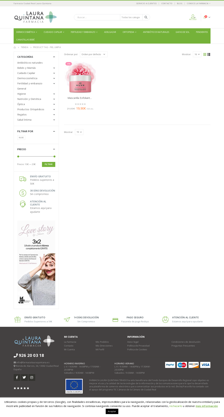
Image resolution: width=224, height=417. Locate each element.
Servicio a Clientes (146, 3)
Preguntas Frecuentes (183, 345)
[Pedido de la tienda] (94, 54)
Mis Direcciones (104, 345)
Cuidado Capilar (53, 32)
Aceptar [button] (112, 411)
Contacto (167, 3)
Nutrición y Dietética (29, 99)
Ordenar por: (71, 54)
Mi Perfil (100, 349)
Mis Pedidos (102, 341)
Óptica (21, 104)
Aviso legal (133, 341)
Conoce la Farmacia (197, 3)
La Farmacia (70, 341)
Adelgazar (110, 32)
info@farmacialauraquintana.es (33, 362)
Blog (179, 3)
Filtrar (49, 164)
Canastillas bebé (25, 39)
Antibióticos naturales (156, 32)
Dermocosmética (25, 32)
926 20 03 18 (29, 355)
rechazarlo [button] (175, 406)
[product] (80, 77)
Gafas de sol (182, 32)
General (21, 88)
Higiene (21, 93)
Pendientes (202, 32)
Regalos (22, 114)
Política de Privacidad (138, 345)
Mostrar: (186, 54)
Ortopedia (128, 32)
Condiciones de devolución (186, 341)
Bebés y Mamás (26, 67)
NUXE (21, 137)
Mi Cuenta (69, 349)
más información (207, 406)
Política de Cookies (137, 349)
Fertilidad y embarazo (83, 32)
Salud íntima (24, 119)
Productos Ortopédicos (30, 109)
